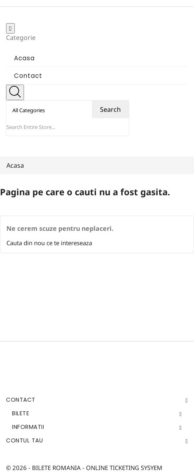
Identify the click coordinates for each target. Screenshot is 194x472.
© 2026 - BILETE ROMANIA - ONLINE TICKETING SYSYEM (84, 468)
